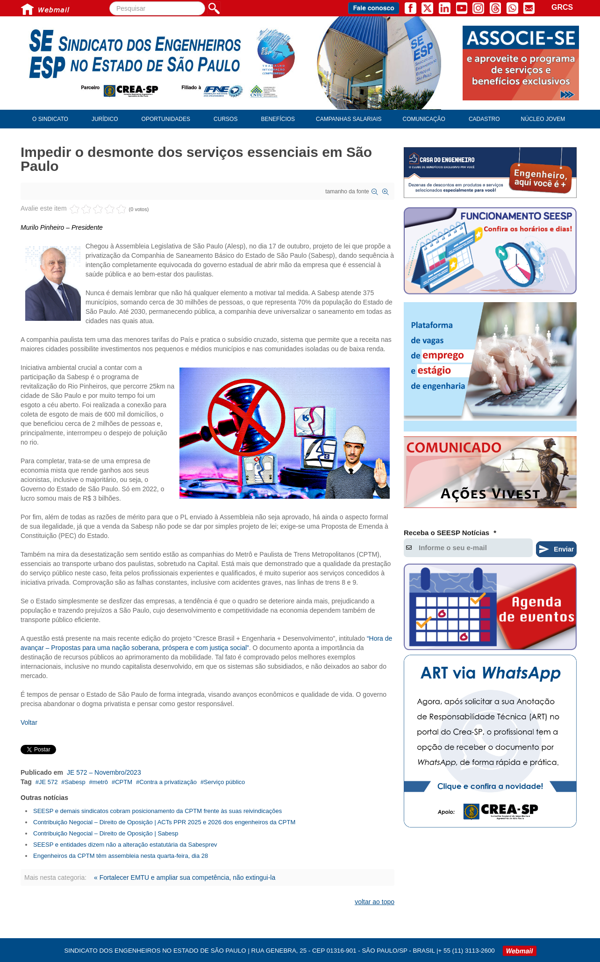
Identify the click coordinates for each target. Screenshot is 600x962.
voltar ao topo (374, 901)
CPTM (123, 781)
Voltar (29, 722)
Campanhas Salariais (348, 119)
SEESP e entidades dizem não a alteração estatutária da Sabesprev (125, 844)
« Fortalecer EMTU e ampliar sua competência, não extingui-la (184, 877)
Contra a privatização (168, 781)
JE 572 (48, 781)
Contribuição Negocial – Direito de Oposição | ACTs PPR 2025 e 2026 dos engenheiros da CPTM (164, 822)
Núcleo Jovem (543, 119)
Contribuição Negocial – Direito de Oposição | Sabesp (106, 833)
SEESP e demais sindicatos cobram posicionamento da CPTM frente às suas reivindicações (157, 810)
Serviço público (224, 781)
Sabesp (75, 781)
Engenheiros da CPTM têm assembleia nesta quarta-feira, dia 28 (120, 855)
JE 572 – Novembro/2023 (104, 772)
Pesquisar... (109, 1)
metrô (100, 781)
